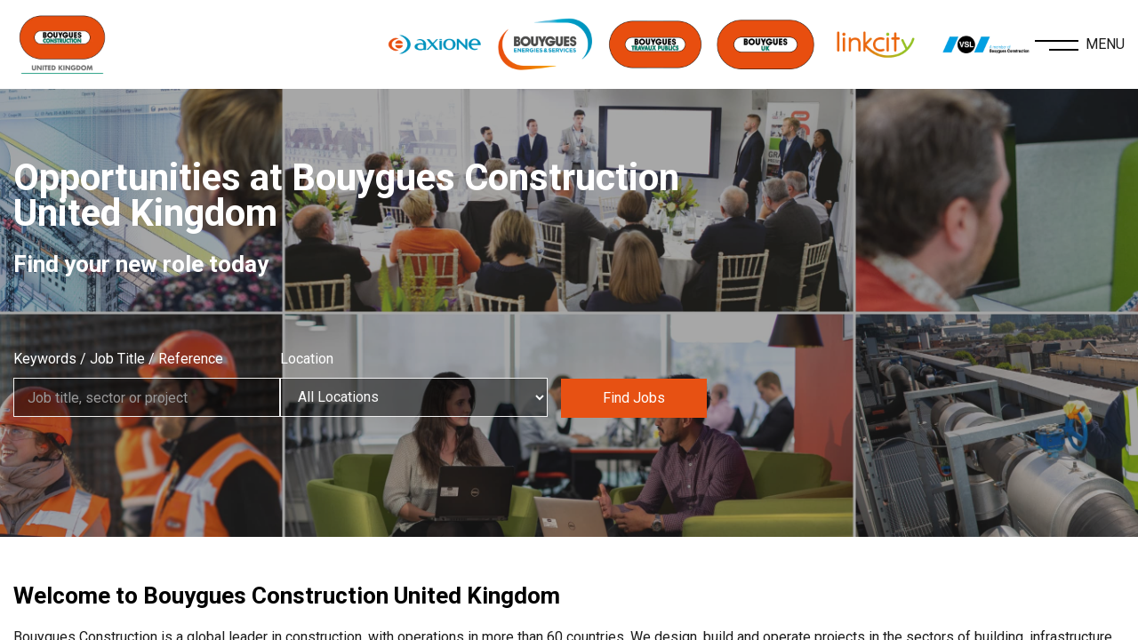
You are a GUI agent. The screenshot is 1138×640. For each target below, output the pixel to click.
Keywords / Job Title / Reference (118, 358)
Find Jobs (640, 396)
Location (314, 358)
